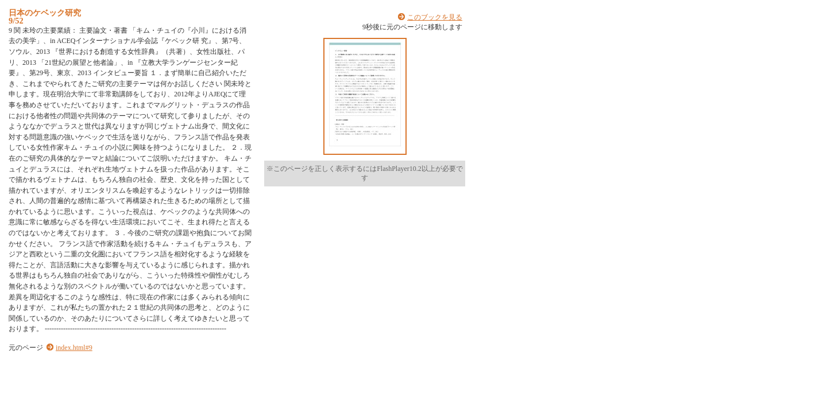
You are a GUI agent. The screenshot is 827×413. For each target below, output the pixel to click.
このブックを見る (434, 17)
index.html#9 (74, 348)
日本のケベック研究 (45, 12)
